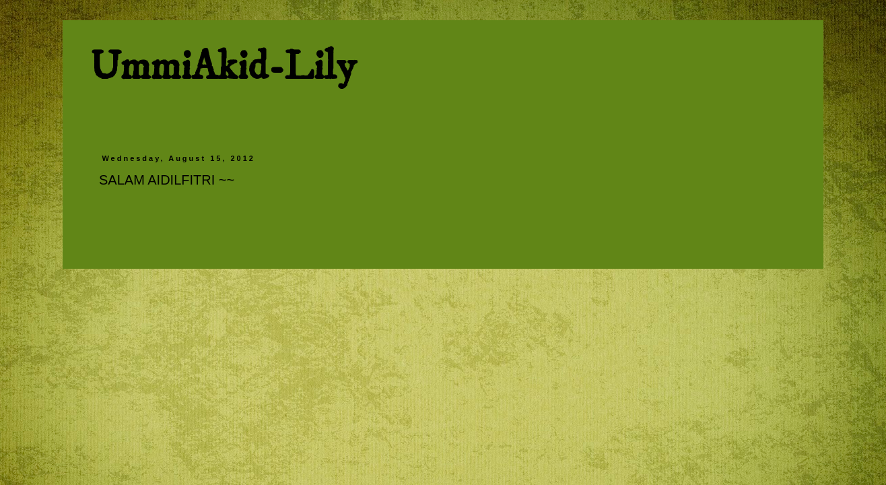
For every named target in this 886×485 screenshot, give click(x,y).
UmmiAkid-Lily (222, 67)
